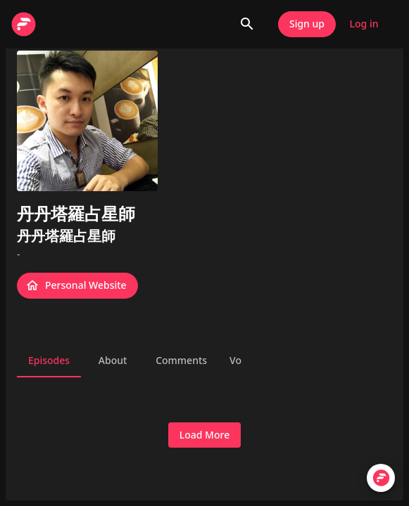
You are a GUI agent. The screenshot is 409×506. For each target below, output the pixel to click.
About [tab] (112, 360)
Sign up (307, 24)
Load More (204, 435)
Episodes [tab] (49, 360)
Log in (363, 24)
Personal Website (77, 286)
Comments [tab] (181, 360)
